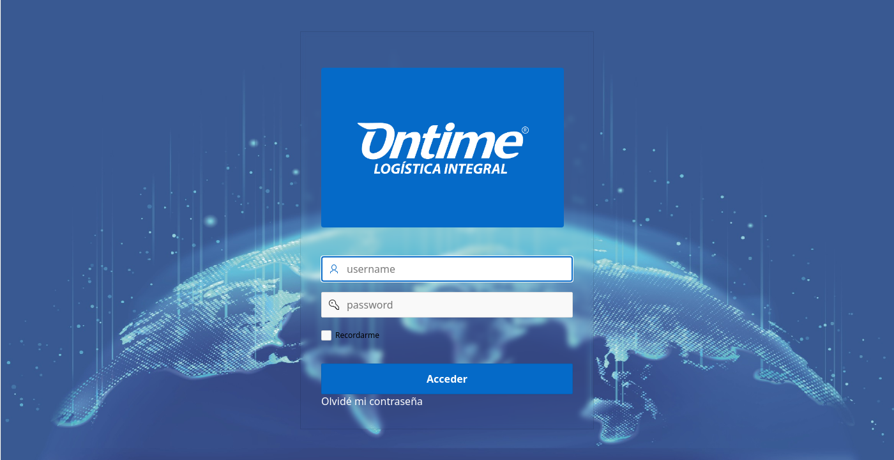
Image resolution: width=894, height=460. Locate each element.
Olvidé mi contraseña (372, 401)
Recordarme (357, 335)
